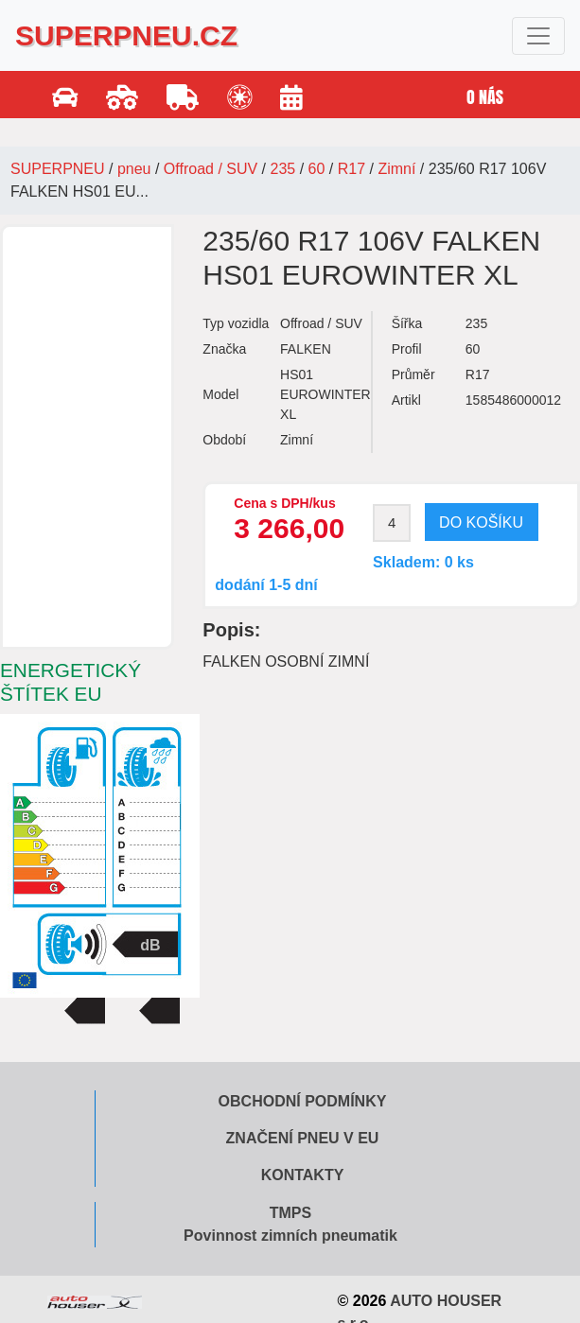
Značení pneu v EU (302, 1138)
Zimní (396, 169)
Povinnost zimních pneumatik (290, 1235)
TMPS (290, 1213)
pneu (134, 169)
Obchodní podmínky (303, 1101)
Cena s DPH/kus (284, 503)
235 (283, 169)
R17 (351, 169)
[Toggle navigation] (538, 36)
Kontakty (302, 1175)
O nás (484, 97)
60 (316, 169)
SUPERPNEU (57, 169)
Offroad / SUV (210, 169)
